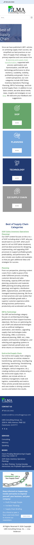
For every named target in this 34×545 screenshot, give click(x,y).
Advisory (5, 442)
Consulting (6, 439)
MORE (17, 123)
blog (4, 95)
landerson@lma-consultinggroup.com (16, 415)
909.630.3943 (9, 2)
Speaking (5, 445)
